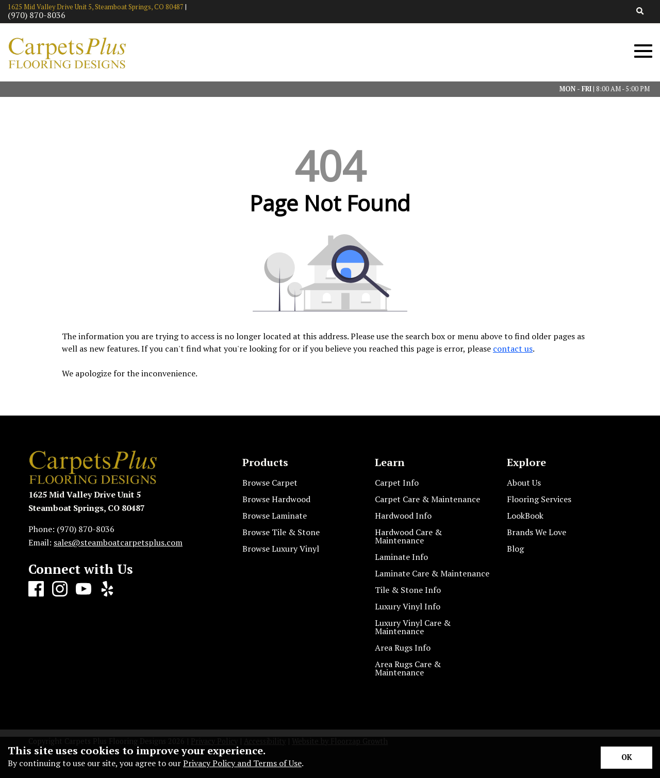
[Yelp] (107, 589)
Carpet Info (397, 482)
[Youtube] (83, 589)
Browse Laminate (274, 515)
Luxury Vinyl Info (407, 606)
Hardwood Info (403, 515)
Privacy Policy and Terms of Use (242, 763)
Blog (515, 548)
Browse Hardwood (276, 499)
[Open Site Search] (640, 11)
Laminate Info (401, 557)
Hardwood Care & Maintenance (408, 536)
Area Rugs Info (403, 647)
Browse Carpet (270, 482)
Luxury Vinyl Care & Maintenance (413, 627)
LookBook (525, 515)
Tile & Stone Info (408, 590)
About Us (524, 482)
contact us (513, 348)
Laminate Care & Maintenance (432, 573)
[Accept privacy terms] (626, 758)
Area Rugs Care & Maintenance (408, 668)
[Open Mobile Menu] (643, 51)
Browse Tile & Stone (281, 532)
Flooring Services (539, 499)
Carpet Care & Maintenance (427, 499)
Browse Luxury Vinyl (280, 548)
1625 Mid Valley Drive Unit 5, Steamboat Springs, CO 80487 (96, 7)
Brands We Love (536, 532)
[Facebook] (36, 589)
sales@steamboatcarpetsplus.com (118, 542)
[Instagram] (60, 589)
